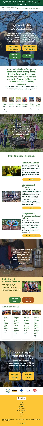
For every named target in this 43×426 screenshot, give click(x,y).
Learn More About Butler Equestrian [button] (28, 300)
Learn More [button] (32, 179)
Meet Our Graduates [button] (31, 236)
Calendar (21, 406)
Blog (34, 8)
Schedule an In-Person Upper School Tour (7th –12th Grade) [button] (28, 376)
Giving (30, 8)
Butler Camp (21, 408)
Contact (38, 8)
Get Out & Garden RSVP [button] (28, 56)
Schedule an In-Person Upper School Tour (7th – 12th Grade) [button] (30, 48)
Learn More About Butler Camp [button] (14, 300)
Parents (19, 8)
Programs (7, 8)
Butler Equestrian (21, 410)
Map (21, 416)
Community (25, 8)
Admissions (13, 8)
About (2, 8)
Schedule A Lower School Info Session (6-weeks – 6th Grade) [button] (13, 48)
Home (21, 403)
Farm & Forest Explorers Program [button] (14, 56)
